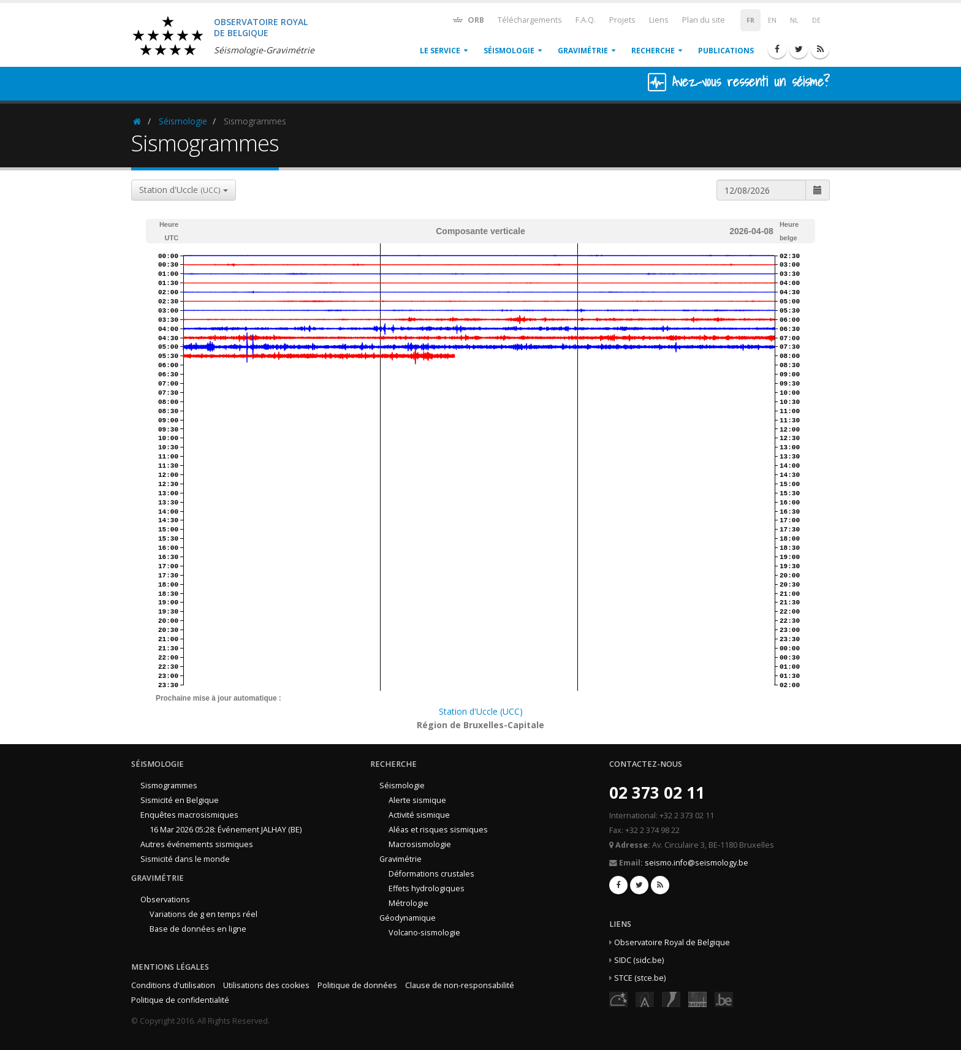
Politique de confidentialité (180, 1000)
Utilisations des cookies (266, 985)
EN (772, 20)
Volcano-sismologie (424, 932)
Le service (440, 50)
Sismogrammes (168, 785)
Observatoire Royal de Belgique (672, 942)
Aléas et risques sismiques (438, 829)
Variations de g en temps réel (203, 914)
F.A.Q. (585, 20)
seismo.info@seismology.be (696, 863)
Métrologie (408, 903)
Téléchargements (530, 20)
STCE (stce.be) (640, 978)
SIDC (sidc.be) (639, 960)
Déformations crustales (431, 874)
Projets (622, 20)
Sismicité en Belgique (179, 800)
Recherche (653, 50)
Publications (726, 50)
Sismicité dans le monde (185, 859)
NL (794, 20)
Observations (165, 899)
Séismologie (509, 50)
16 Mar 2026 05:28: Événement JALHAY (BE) (226, 829)
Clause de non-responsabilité (459, 985)
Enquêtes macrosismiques (189, 815)
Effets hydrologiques (427, 888)
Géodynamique (407, 918)
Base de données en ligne (198, 929)
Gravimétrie (583, 50)
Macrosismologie (420, 844)
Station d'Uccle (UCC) (481, 711)
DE (816, 20)
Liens (659, 20)
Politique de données (357, 985)
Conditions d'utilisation (173, 985)
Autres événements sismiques (196, 844)
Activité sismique (419, 815)
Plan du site (703, 20)
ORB (468, 19)
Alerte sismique (417, 800)
